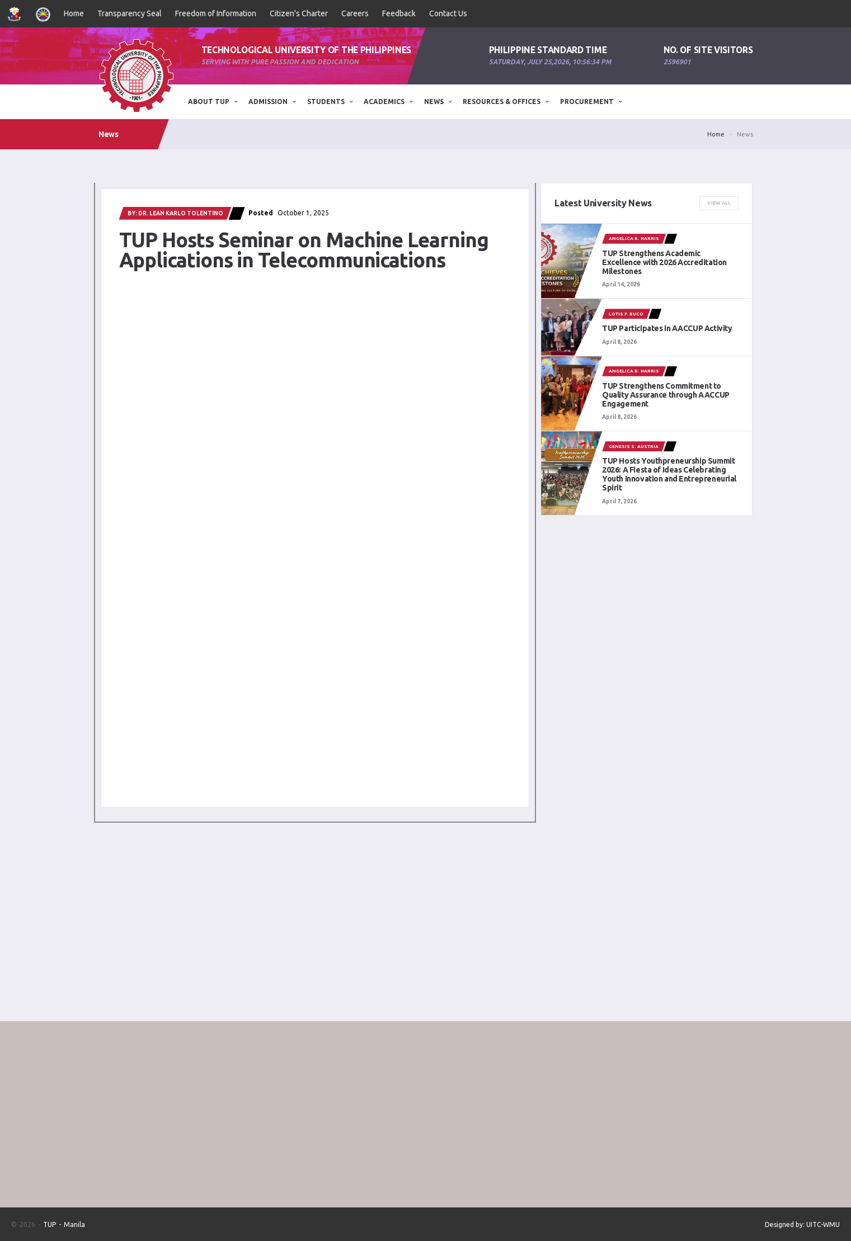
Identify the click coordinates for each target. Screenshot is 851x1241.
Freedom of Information (215, 13)
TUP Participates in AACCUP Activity (667, 328)
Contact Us (448, 13)
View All (719, 203)
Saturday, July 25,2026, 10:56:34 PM (550, 61)
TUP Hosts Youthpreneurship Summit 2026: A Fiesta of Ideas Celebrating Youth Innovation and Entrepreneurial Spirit (669, 474)
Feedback (399, 13)
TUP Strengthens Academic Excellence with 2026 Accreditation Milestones (664, 262)
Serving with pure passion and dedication (280, 61)
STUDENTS (326, 101)
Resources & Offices (501, 101)
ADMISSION (268, 101)
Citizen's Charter (299, 13)
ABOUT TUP (208, 101)
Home (74, 13)
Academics (384, 101)
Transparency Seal (129, 13)
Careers (355, 13)
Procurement (587, 101)
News (434, 101)
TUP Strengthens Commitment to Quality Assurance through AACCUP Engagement (666, 394)
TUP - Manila (64, 1224)
